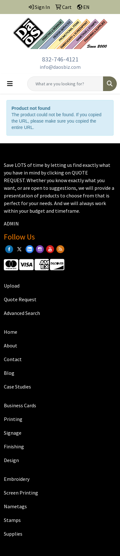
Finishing (14, 446)
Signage (12, 433)
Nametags (15, 506)
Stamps (12, 520)
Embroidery (16, 479)
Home (10, 332)
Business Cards (20, 405)
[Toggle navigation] (10, 83)
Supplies (13, 534)
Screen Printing (21, 492)
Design (11, 460)
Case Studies (17, 386)
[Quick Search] (65, 83)
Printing (13, 419)
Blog (9, 373)
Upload (12, 285)
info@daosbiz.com (60, 67)
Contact (13, 359)
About (10, 345)
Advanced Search (22, 313)
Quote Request (20, 299)
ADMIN (11, 223)
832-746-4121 (60, 59)
